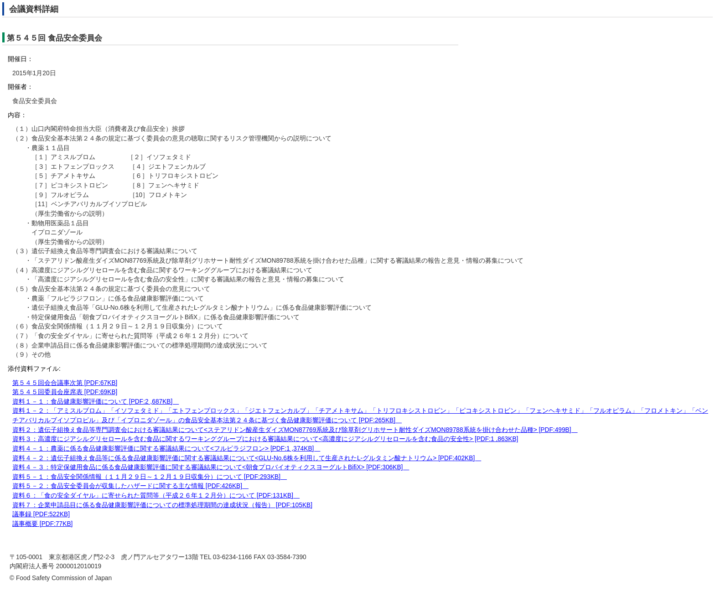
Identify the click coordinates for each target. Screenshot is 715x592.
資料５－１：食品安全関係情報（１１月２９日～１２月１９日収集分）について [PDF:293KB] (149, 476)
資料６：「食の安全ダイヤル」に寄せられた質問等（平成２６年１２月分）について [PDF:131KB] (156, 495)
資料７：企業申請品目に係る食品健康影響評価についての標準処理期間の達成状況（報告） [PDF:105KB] (162, 505)
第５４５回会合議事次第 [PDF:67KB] (64, 382)
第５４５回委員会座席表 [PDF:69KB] (64, 392)
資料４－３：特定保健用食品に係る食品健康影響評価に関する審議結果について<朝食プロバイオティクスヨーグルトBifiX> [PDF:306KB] (210, 467)
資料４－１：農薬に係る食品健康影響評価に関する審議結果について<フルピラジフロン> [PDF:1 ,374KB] (166, 448)
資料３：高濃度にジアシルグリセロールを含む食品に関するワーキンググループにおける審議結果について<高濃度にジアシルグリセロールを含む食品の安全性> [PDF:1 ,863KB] (265, 439)
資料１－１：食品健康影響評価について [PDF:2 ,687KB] (95, 401)
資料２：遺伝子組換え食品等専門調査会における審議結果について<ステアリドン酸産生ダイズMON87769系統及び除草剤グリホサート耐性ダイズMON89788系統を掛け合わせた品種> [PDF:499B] (295, 429)
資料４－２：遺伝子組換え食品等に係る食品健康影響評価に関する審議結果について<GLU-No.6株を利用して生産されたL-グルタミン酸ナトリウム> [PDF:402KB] (246, 458)
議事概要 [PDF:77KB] (42, 523)
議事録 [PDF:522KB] (41, 514)
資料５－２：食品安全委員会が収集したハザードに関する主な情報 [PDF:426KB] (130, 486)
